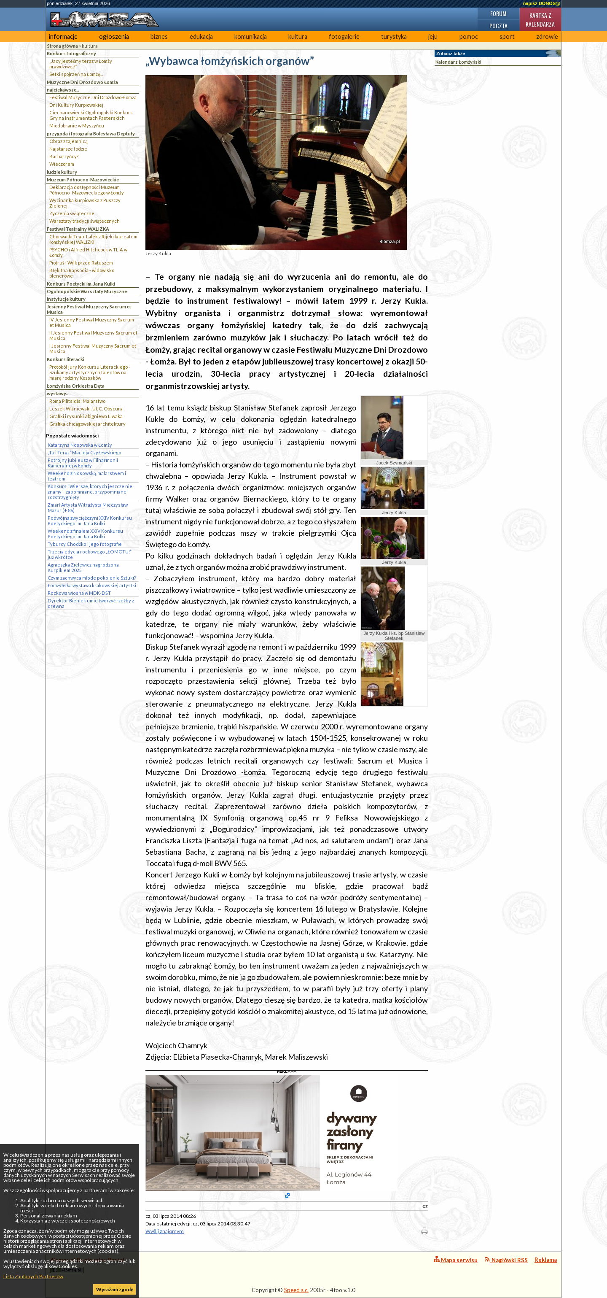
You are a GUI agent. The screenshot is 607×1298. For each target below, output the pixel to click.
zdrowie (547, 36)
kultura (297, 36)
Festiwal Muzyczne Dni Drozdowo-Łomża (93, 97)
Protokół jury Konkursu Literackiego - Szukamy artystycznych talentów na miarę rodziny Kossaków (89, 372)
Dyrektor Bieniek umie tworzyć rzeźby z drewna (91, 603)
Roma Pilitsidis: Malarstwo (77, 401)
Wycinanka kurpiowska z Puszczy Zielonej (85, 202)
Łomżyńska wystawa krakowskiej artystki (92, 585)
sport (507, 36)
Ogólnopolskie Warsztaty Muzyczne (87, 291)
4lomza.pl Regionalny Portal (87, 1265)
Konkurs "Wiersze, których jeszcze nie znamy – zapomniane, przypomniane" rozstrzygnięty (90, 491)
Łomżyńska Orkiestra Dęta (76, 386)
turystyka (394, 36)
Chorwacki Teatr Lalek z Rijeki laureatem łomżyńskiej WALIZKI (93, 239)
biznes (159, 36)
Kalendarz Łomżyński (458, 62)
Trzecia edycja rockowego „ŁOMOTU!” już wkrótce (90, 554)
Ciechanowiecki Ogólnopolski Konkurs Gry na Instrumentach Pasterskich (91, 115)
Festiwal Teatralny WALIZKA (78, 229)
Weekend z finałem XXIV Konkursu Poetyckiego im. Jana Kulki (85, 533)
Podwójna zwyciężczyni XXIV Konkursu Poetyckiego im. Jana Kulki (90, 520)
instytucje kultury (66, 299)
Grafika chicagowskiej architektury (87, 423)
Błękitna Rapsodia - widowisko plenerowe (81, 272)
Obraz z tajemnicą (68, 141)
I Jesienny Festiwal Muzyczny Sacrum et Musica (92, 348)
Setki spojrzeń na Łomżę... (76, 74)
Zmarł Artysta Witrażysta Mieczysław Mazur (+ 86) (88, 507)
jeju (433, 36)
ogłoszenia (114, 36)
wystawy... (57, 393)
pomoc (468, 36)
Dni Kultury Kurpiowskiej (76, 105)
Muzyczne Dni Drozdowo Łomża (82, 82)
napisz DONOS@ (541, 3)
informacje (63, 36)
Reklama (545, 1259)
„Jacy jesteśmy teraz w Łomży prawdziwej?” (80, 63)
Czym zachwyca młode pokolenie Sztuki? (92, 577)
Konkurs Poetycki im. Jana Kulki (81, 283)
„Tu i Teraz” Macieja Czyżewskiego (84, 452)
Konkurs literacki (65, 359)
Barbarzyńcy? (63, 156)
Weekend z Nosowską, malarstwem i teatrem (87, 475)
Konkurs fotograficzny (71, 53)
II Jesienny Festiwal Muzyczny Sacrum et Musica (93, 335)
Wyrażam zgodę (114, 1289)
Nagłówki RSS (506, 1259)
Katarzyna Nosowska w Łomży (80, 445)
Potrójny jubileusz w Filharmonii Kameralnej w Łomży (83, 462)
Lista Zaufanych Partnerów (33, 1276)
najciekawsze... (63, 89)
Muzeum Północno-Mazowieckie (83, 179)
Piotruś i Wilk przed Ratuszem (81, 262)
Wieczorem (61, 164)
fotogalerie (344, 36)
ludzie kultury (62, 172)
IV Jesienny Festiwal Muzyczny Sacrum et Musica (91, 322)
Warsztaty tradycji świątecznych (84, 221)
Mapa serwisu (456, 1259)
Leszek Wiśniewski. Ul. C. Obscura (86, 408)
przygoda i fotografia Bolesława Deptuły (91, 133)
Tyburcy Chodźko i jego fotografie (85, 544)
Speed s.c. (296, 1290)
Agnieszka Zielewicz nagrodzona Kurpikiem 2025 (83, 567)
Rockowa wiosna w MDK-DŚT (79, 593)
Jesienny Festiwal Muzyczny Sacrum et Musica (89, 309)
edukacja (201, 36)
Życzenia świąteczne (71, 213)
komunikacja (250, 36)
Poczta (498, 25)
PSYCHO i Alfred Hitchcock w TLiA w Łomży (88, 252)
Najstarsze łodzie (68, 148)
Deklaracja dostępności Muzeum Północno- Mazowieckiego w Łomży (86, 189)
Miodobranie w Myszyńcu (76, 125)
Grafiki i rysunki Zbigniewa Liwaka (86, 416)
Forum (498, 13)
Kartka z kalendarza (540, 19)
